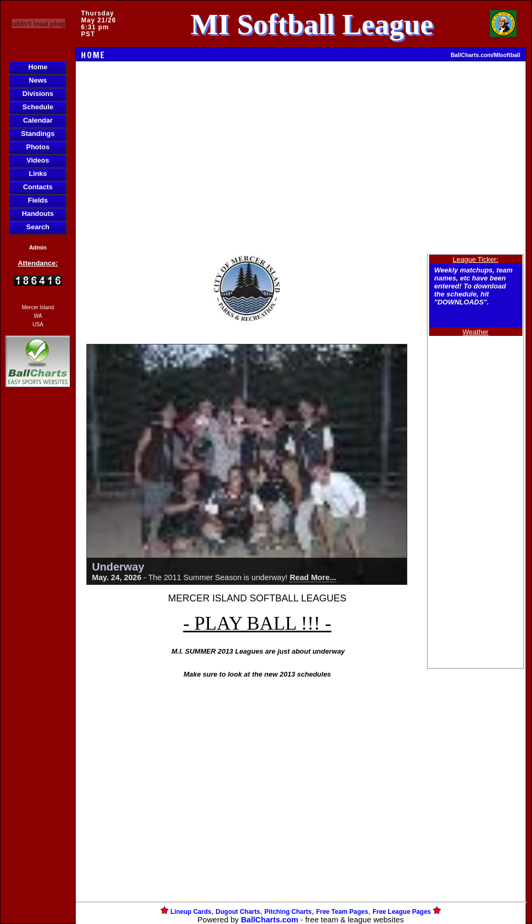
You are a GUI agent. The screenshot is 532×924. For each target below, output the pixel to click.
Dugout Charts (238, 911)
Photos (38, 147)
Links (38, 174)
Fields (38, 200)
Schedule (37, 107)
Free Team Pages (342, 911)
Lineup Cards (191, 911)
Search (37, 227)
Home (37, 67)
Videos (38, 160)
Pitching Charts (288, 911)
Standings (38, 134)
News (38, 80)
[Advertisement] (38, 574)
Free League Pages (402, 911)
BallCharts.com (270, 919)
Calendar (38, 120)
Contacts (38, 187)
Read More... (312, 577)
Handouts (38, 214)
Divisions (37, 94)
